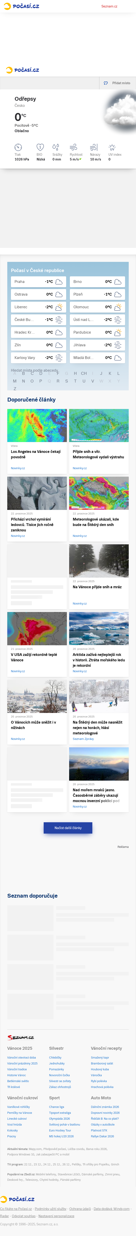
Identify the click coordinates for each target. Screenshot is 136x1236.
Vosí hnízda (14, 1124)
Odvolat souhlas (23, 1216)
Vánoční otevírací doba (21, 1057)
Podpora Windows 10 (20, 1154)
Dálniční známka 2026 (105, 1107)
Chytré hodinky (49, 1179)
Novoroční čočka (59, 1075)
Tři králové (13, 1087)
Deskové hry (15, 1179)
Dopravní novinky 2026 (105, 1112)
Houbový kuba (100, 1069)
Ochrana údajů (80, 1209)
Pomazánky (56, 1069)
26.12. (66, 1164)
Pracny (11, 1136)
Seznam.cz (109, 6)
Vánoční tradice (17, 1069)
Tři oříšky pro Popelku (96, 1164)
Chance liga (56, 1107)
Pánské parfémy (70, 1179)
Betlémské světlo (18, 1081)
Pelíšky (76, 1164)
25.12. (56, 1164)
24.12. (47, 1164)
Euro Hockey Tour (60, 1130)
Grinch (115, 1164)
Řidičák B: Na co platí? (105, 1118)
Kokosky (12, 1130)
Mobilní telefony (46, 1174)
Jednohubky (57, 1063)
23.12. (37, 1164)
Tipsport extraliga (60, 1112)
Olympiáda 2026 (59, 1118)
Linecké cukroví (17, 1118)
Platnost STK (99, 1130)
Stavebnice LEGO (69, 1174)
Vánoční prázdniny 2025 (22, 1063)
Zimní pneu (112, 1174)
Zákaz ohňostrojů (60, 1087)
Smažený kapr (100, 1057)
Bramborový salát (102, 1063)
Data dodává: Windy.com (112, 1209)
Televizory (31, 1179)
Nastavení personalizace (56, 1216)
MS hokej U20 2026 (61, 1136)
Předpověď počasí (54, 1149)
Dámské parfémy (92, 1174)
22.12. (28, 1164)
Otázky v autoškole (103, 1124)
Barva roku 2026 (96, 1149)
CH (84, 373)
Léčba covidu (76, 1149)
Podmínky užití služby (50, 1209)
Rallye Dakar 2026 (102, 1136)
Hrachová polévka (102, 1087)
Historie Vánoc (16, 1075)
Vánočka (96, 1075)
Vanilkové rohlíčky (18, 1107)
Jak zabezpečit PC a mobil (52, 1154)
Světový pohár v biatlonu (64, 1124)
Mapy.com (35, 1149)
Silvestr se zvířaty (60, 1081)
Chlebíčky (55, 1057)
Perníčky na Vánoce (19, 1112)
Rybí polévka (99, 1081)
